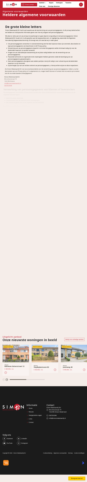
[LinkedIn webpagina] (23, 438)
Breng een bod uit (77, 478)
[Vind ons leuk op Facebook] (9, 438)
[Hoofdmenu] (81, 5)
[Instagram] (23, 443)
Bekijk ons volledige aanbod (74, 339)
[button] (4, 379)
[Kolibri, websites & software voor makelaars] (83, 462)
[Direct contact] (29, 4)
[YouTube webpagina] (9, 443)
